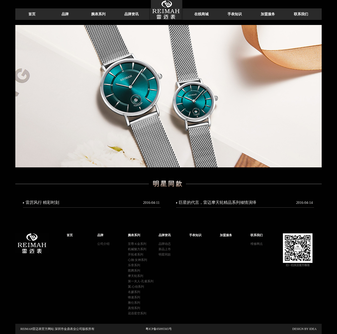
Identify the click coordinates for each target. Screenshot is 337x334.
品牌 (65, 14)
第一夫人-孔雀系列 (140, 281)
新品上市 (165, 249)
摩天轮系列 (135, 276)
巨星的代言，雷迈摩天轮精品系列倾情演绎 (246, 202)
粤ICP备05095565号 (159, 329)
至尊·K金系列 (137, 244)
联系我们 (301, 14)
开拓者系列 (135, 254)
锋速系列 (134, 297)
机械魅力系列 (137, 249)
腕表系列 (98, 14)
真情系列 (134, 308)
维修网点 (256, 244)
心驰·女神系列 (137, 260)
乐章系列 (134, 265)
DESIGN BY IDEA (304, 329)
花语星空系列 (137, 313)
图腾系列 (134, 270)
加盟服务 (268, 14)
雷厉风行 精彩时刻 (93, 202)
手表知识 (234, 14)
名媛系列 (134, 292)
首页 (31, 14)
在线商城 (201, 14)
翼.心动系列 (136, 286)
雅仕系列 (134, 302)
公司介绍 (103, 244)
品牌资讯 (131, 14)
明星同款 (165, 254)
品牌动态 (165, 244)
